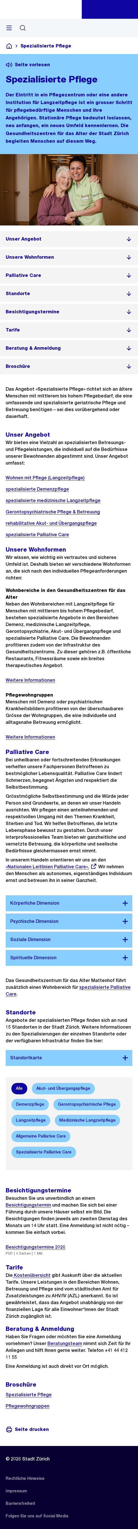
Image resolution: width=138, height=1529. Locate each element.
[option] (19, 1088)
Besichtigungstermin (28, 1205)
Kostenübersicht (32, 1275)
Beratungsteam (64, 1343)
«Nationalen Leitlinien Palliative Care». (51, 866)
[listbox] (69, 1120)
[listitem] (69, 239)
